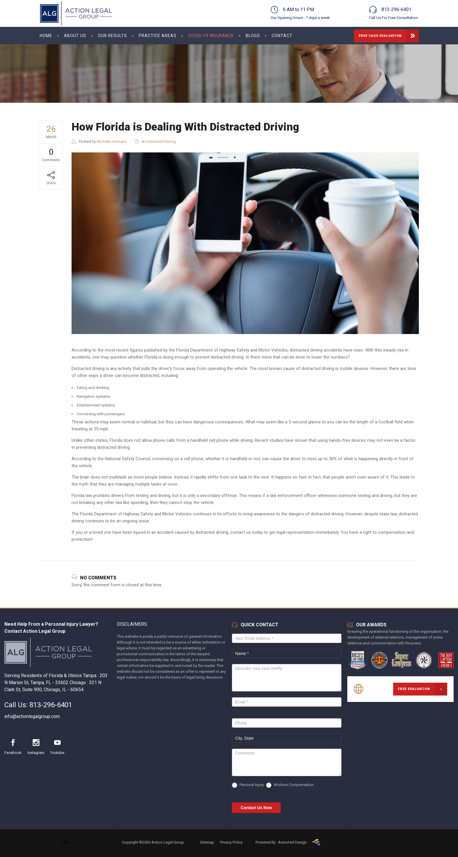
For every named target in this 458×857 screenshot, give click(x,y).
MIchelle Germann (112, 141)
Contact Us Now (256, 807)
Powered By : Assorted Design (281, 842)
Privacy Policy (231, 842)
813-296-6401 (51, 705)
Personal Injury (248, 785)
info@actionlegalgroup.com (32, 716)
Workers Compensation (290, 785)
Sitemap (207, 842)
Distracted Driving (161, 141)
